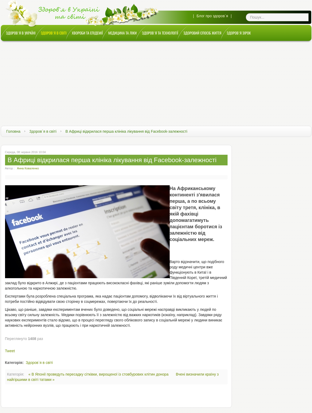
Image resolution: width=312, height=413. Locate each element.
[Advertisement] (156, 81)
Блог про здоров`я (212, 16)
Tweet (10, 351)
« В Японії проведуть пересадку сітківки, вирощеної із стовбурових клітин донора (98, 374)
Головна (13, 131)
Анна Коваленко (28, 168)
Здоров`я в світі (43, 131)
